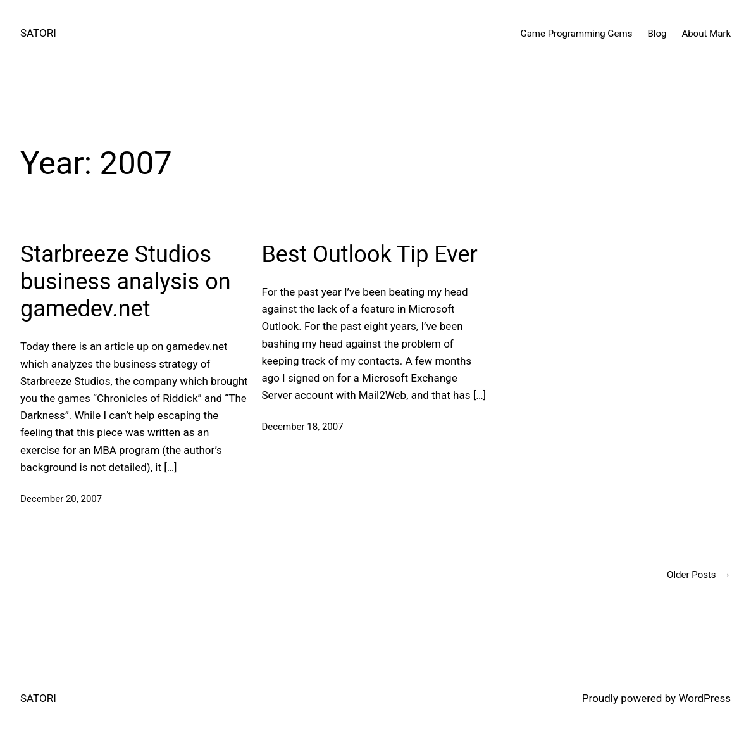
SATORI (38, 33)
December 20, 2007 (61, 498)
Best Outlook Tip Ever (369, 254)
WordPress (704, 698)
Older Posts (699, 574)
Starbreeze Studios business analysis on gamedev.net (125, 281)
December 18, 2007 (302, 426)
